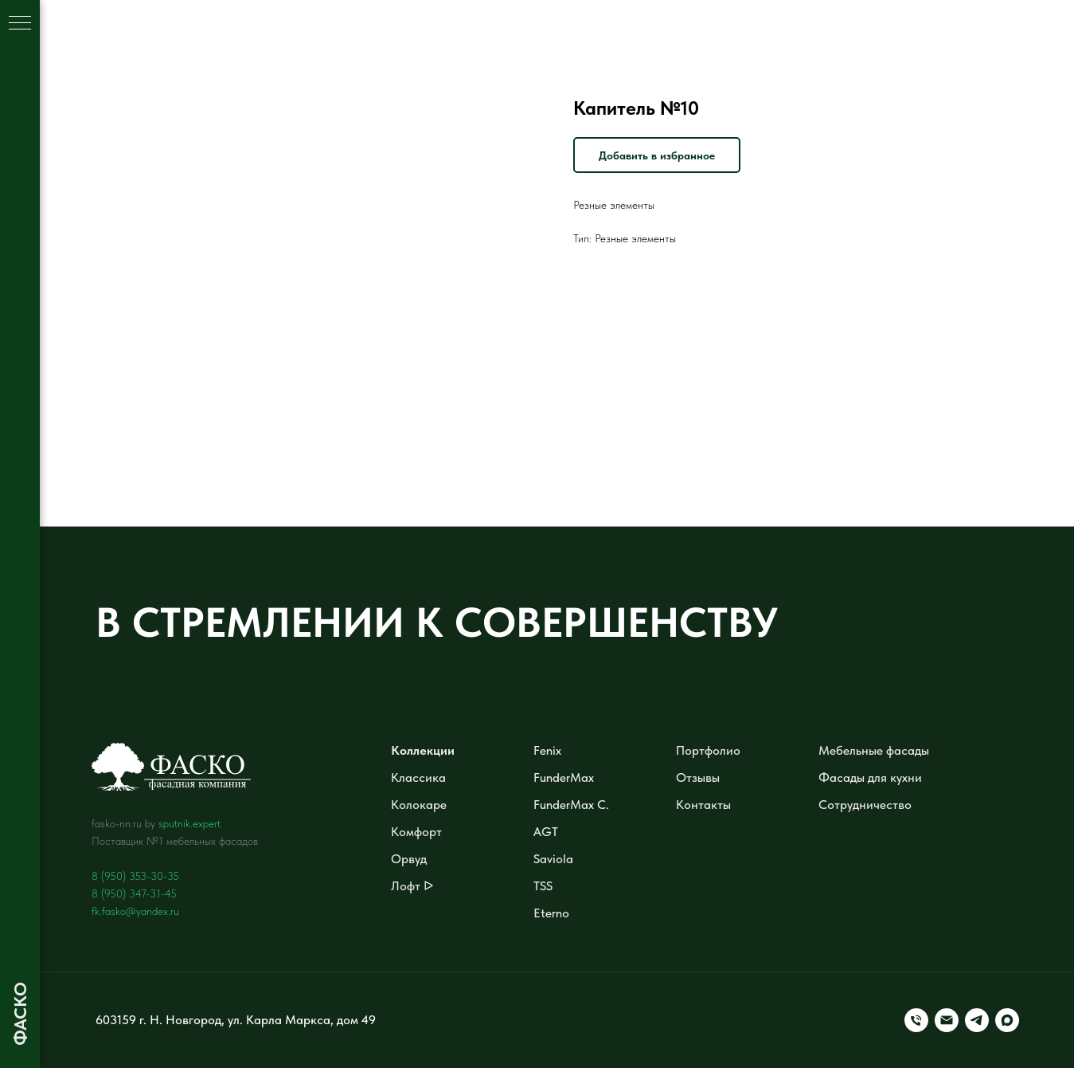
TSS (543, 885)
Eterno (551, 913)
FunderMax (563, 777)
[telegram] (977, 1020)
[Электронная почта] (947, 1020)
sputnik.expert (189, 823)
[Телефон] (916, 1020)
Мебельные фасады (873, 750)
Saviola (553, 858)
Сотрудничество (865, 804)
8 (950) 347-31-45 (134, 893)
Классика (418, 777)
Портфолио (708, 750)
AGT (545, 831)
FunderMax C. (571, 804)
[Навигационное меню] (20, 24)
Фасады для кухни (870, 777)
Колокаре (419, 804)
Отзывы (698, 777)
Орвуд (409, 858)
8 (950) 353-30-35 (135, 876)
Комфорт (416, 831)
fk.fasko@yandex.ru (135, 911)
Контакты (703, 804)
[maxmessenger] (1007, 1020)
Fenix (547, 750)
